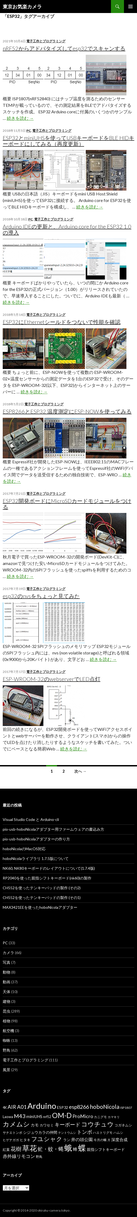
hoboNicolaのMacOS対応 (24, 848)
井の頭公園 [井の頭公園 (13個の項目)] (82, 1139)
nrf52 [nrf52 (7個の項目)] (47, 1117)
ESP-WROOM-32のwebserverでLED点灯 (51, 679)
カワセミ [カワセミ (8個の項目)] (47, 1125)
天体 (6, 991)
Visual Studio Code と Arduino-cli (31, 819)
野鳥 (6, 1050)
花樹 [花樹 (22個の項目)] (16, 1148)
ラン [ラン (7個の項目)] (66, 1140)
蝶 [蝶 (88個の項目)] (82, 1147)
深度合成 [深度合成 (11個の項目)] (119, 1139)
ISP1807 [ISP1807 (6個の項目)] (126, 1108)
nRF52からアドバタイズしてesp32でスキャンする (64, 48)
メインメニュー (130, 6)
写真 (6, 962)
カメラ (8, 952)
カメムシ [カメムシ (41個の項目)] (16, 1124)
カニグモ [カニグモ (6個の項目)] (100, 1117)
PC (28, 131)
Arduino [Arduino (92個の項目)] (41, 1105)
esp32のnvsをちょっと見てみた (41, 596)
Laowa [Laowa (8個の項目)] (8, 1117)
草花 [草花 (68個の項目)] (29, 1148)
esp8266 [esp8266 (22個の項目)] (79, 1106)
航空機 (8, 1030)
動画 (6, 982)
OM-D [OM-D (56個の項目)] (62, 1115)
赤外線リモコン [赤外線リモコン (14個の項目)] (19, 1156)
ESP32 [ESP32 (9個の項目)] (62, 1107)
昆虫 (6, 1011)
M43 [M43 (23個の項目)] (20, 1116)
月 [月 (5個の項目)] (108, 1140)
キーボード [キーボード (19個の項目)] (67, 1124)
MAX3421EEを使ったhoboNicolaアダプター (40, 907)
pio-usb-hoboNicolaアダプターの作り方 (36, 839)
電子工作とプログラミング (45, 41)
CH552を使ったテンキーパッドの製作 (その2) (42, 887)
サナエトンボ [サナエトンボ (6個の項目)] (12, 1133)
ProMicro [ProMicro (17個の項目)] (82, 1116)
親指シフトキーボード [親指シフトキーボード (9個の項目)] (106, 1149)
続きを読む (20, 118)
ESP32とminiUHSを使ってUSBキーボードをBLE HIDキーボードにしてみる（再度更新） (68, 140)
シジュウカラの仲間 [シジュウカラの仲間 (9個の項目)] (40, 1132)
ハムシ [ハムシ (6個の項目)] (118, 1133)
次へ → (80, 771)
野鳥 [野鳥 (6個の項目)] (39, 1157)
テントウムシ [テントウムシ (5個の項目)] (67, 1132)
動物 (6, 972)
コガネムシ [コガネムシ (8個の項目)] (123, 1125)
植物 (6, 1021)
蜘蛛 (6, 1040)
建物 (6, 1001)
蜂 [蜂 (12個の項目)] (75, 1149)
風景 (6, 1069)
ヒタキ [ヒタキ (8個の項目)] (25, 1140)
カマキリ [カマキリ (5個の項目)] (114, 1117)
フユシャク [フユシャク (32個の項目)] (46, 1138)
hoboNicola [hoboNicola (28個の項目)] (104, 1106)
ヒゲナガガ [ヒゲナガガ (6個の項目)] (11, 1140)
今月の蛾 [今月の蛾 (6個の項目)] (100, 1140)
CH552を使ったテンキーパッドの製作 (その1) (42, 897)
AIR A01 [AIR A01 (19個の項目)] (17, 1107)
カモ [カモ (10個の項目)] (35, 1124)
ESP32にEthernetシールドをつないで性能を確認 (61, 322)
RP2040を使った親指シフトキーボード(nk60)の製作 (47, 878)
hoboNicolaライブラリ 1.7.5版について (36, 858)
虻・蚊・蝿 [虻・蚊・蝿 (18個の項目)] (50, 1149)
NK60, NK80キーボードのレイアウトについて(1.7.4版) (49, 868)
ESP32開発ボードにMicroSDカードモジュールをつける (67, 503)
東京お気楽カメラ (22, 6)
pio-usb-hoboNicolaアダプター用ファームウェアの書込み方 (53, 829)
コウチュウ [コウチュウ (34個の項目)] (97, 1124)
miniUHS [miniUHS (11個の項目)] (34, 1116)
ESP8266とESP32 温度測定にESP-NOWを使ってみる (67, 411)
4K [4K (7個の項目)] (5, 1108)
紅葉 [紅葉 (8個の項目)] (6, 1149)
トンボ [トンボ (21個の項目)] (84, 1132)
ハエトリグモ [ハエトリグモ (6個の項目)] (103, 1133)
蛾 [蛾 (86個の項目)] (68, 1147)
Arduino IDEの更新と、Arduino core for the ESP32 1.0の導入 (67, 229)
